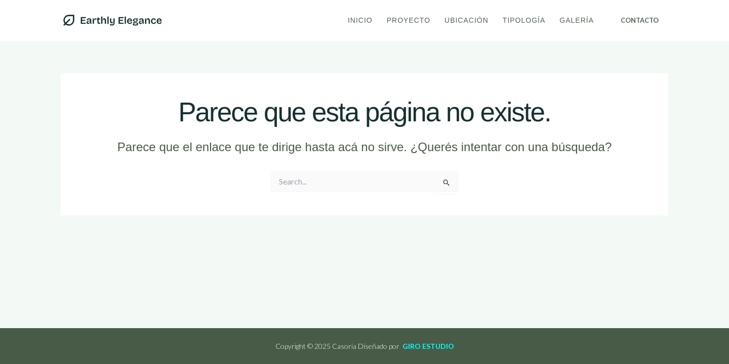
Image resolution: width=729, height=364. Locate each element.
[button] (639, 20)
